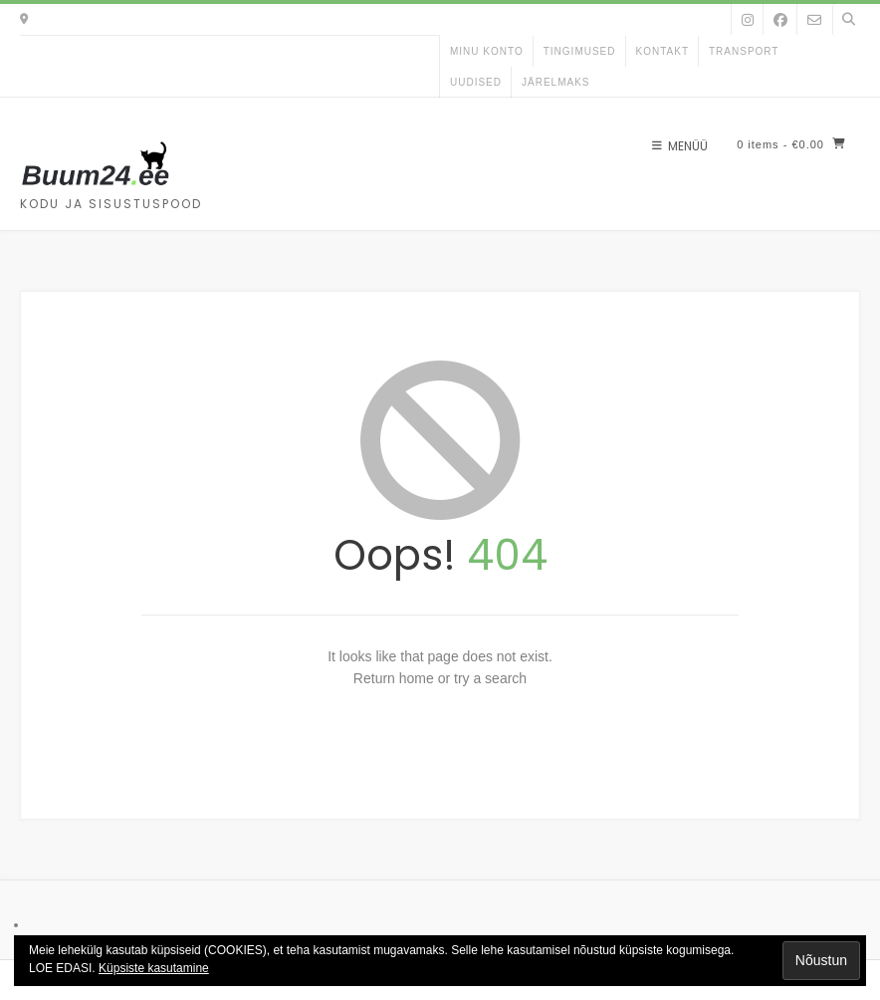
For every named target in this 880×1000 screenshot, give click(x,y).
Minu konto (487, 51)
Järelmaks (555, 82)
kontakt (662, 51)
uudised (476, 82)
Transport (744, 51)
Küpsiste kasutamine (154, 968)
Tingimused (580, 51)
